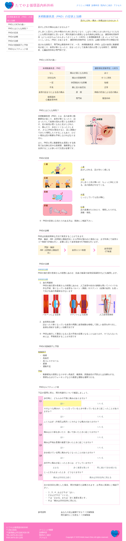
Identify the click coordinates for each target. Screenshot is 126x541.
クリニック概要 (83, 5)
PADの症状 (13, 33)
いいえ (100, 403)
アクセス (118, 5)
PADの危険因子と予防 (18, 45)
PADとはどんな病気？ (18, 28)
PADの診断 (13, 37)
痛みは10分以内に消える (100, 477)
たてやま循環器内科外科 (17, 527)
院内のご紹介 (106, 5)
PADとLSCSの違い (16, 24)
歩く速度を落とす (81, 468)
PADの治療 (13, 41)
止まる (56, 468)
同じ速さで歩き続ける (107, 468)
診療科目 (95, 5)
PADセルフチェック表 (18, 49)
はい (62, 403)
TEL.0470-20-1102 (14, 535)
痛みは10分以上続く (62, 477)
